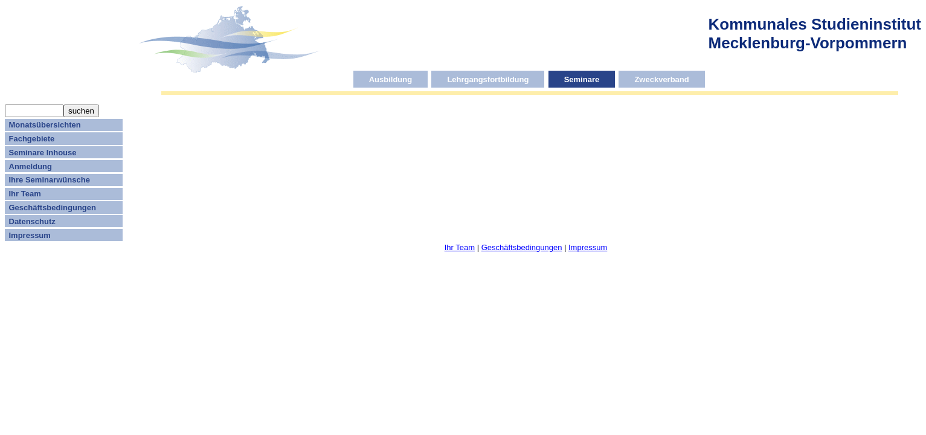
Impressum (30, 235)
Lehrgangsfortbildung (488, 78)
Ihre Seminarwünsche (49, 179)
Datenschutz (32, 221)
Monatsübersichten (45, 124)
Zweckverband (661, 78)
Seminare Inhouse (43, 152)
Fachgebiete (32, 138)
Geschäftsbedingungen (52, 207)
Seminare (582, 78)
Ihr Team (25, 193)
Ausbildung (391, 78)
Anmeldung (31, 166)
